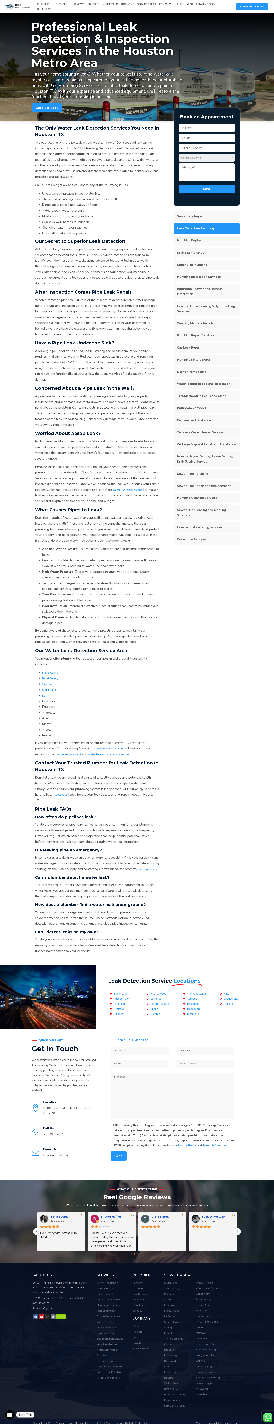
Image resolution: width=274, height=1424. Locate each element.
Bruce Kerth (210, 1222)
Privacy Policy (205, 4)
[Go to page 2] (137, 1259)
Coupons (93, 4)
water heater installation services (115, 754)
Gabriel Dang (160, 1222)
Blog (180, 4)
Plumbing (45, 4)
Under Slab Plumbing (192, 264)
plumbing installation (112, 748)
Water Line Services (191, 539)
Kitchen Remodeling (191, 372)
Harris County (52, 672)
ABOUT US (41, 1280)
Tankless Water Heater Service (200, 432)
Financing (127, 4)
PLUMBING (141, 1280)
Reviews (79, 4)
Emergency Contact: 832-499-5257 (131, 1422)
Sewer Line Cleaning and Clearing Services (201, 512)
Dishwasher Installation (194, 420)
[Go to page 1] (134, 1259)
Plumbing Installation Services (199, 276)
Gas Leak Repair (189, 347)
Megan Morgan (111, 1222)
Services (63, 4)
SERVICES (104, 1280)
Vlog (190, 4)
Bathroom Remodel (191, 408)
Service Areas (146, 4)
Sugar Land (50, 690)
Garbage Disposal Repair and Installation (206, 444)
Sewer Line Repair (190, 216)
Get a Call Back (47, 107)
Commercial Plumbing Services (199, 527)
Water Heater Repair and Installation (203, 383)
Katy (45, 695)
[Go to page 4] (142, 1259)
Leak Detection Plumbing (195, 228)
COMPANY (140, 1322)
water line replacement (129, 490)
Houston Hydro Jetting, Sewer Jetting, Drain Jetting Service (205, 459)
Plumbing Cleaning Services (197, 498)
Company (166, 4)
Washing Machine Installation (198, 323)
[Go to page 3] (139, 1259)
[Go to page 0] (131, 1259)
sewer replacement (70, 754)
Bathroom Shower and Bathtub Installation (200, 291)
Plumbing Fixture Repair (194, 359)
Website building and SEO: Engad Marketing (217, 1422)
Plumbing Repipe (189, 240)
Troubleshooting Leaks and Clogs (201, 396)
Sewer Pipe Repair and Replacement (204, 486)
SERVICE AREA (175, 1280)
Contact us (61, 794)
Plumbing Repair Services (195, 335)
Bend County (51, 678)
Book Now (44, 9)
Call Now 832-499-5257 (252, 6)
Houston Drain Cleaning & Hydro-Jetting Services (206, 309)
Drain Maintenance (190, 252)
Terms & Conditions (216, 1151)
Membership (110, 4)
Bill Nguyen (58, 1222)
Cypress (47, 684)
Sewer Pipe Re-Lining (192, 473)
